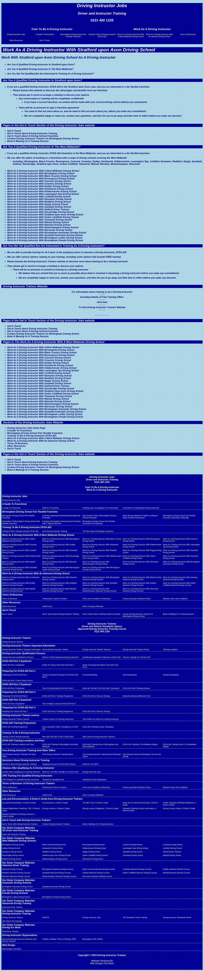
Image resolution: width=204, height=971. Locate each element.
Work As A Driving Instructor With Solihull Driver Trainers (38, 209)
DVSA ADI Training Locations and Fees (23, 740)
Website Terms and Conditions (175, 599)
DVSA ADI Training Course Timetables (98, 727)
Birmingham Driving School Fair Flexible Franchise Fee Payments (99, 522)
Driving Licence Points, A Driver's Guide (179, 808)
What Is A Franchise (50, 508)
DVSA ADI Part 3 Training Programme (57, 711)
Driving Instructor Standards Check (177, 917)
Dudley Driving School (11, 848)
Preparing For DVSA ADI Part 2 (19, 692)
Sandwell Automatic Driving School (56, 887)
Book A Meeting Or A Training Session (28, 141)
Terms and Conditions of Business (96, 787)
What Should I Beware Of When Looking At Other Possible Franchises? (140, 517)
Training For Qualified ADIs (53, 779)
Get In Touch (45, 40)
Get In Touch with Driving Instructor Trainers (26, 820)
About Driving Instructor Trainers (55, 649)
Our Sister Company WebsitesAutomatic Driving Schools (18, 881)
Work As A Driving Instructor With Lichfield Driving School (39, 196)
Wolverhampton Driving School (54, 859)
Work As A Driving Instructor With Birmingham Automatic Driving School (46, 232)
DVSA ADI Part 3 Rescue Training (96, 711)
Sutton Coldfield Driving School (95, 855)
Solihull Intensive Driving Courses (96, 873)
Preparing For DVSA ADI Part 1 (19, 671)
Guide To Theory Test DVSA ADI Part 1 (58, 665)
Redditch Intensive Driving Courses (16, 873)
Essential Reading (90, 675)
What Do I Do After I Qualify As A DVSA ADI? (60, 772)
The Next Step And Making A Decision (98, 531)
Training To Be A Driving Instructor (21, 733)
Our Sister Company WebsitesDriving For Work (18, 926)
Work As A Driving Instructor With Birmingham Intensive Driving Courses (101, 578)
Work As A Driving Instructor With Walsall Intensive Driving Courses (18, 590)
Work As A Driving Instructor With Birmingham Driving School (41, 173)
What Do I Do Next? (91, 764)
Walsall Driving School (172, 855)
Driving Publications (171, 675)
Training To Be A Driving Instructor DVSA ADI (102, 35)
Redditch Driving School (52, 852)
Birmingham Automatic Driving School (17, 887)
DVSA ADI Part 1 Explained (16, 661)
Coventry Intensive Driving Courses (137, 869)
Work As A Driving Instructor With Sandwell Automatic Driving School (45, 235)
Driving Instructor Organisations (19, 935)
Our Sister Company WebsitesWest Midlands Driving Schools (19, 839)
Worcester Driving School (93, 859)
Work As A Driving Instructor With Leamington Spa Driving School (43, 194)
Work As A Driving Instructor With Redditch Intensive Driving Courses (59, 584)
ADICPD (45, 917)
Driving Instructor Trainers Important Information (28, 645)
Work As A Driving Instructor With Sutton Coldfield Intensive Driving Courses (179, 584)
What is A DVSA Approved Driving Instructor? (60, 657)
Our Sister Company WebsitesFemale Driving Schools (18, 891)
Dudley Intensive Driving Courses (176, 869)
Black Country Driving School (54, 845)
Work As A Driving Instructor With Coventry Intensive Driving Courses (180, 578)
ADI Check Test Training (12, 921)
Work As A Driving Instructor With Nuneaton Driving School (39, 199)
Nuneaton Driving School (12, 852)
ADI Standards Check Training (135, 917)
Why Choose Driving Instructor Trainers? (99, 737)
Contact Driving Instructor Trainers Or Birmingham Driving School (43, 138)
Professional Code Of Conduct (54, 599)
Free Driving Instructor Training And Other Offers (28, 750)
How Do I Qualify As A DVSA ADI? (136, 657)
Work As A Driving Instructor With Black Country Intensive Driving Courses (142, 578)
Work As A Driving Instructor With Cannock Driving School (39, 181)
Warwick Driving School (11, 859)
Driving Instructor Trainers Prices (136, 649)
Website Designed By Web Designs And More (102, 962)
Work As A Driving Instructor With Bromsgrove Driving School (41, 178)
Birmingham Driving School (13, 845)
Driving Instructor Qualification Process (23, 653)
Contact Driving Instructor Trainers (56, 824)
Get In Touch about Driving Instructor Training (32, 133)
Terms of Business (9, 787)
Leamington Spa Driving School (135, 848)
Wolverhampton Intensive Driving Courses (59, 876)
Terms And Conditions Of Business (97, 599)
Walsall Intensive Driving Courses (176, 873)
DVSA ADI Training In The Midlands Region (140, 744)
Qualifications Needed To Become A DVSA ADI (102, 657)
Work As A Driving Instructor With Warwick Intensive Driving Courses (59, 590)
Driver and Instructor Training (14, 834)
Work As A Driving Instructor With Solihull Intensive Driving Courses (139, 584)
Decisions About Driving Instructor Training (26, 760)
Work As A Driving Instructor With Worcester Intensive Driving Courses (140, 590)
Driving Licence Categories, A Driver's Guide (100, 808)
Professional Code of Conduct (54, 787)
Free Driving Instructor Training (54, 531)
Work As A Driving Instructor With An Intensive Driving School (159, 35)
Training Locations (170, 649)
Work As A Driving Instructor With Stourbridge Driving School (40, 212)
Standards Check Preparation (94, 779)
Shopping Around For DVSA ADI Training (58, 764)
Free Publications (130, 675)
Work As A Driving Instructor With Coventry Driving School (39, 184)
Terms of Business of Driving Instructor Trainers (28, 783)
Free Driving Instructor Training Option (57, 754)
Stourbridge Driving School (13, 855)
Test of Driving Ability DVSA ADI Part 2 (58, 688)
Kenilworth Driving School (52, 848)
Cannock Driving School (132, 845)
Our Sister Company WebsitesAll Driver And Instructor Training (20, 829)
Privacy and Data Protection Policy (137, 599)
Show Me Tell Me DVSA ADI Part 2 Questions (101, 688)
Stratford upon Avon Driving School (56, 855)
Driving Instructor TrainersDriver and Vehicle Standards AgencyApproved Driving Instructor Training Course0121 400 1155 (102, 628)
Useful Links (47, 606)
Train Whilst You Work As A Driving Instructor (101, 719)
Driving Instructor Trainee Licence (20, 715)
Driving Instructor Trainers (16, 638)
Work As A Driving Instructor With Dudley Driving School (38, 186)
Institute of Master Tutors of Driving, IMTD (59, 939)
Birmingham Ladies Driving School (16, 897)
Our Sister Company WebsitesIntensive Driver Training (18, 864)
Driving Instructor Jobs (16, 34)
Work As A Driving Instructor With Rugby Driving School (37, 204)
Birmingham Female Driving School (56, 897)
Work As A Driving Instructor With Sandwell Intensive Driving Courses (100, 584)
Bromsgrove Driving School (94, 845)
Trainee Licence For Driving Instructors (58, 719)
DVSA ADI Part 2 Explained (16, 684)
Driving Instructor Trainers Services (97, 649)
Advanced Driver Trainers (12, 907)
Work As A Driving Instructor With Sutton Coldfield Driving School (43, 217)
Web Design (8, 945)
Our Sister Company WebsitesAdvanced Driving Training (18, 902)
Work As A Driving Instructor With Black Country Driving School (42, 176)
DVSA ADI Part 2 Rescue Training (96, 696)
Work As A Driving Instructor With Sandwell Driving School (39, 207)
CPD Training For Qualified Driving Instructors (27, 775)
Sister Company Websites (93, 606)
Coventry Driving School (172, 845)
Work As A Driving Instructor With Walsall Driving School (38, 222)
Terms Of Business (188, 34)
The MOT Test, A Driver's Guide (95, 803)
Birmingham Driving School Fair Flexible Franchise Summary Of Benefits (179, 517)
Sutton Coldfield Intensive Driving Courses (140, 873)
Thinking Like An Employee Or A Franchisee (100, 508)
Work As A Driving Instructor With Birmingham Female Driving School (45, 240)
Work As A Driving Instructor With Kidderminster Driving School (42, 191)
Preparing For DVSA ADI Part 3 (19, 707)
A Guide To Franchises (44, 34)
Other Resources (16, 40)
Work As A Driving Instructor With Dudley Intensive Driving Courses (18, 584)
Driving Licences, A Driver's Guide (56, 808)
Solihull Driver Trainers (172, 852)
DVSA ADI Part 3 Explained (16, 700)
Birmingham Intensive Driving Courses (57, 869)
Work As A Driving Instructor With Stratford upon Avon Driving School (45, 214)
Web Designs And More (11, 949)
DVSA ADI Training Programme (19, 723)
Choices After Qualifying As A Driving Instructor (28, 768)
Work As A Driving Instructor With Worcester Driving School (39, 230)
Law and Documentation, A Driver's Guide (19, 803)
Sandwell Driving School (132, 852)
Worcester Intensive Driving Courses (97, 876)
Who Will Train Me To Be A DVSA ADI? (58, 737)
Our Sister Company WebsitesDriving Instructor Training (18, 912)
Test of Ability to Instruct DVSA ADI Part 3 (59, 704)
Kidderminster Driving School (94, 848)
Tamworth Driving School (133, 855)
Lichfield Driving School (172, 848)
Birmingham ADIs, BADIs (93, 939)
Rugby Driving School (91, 852)
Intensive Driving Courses (12, 869)
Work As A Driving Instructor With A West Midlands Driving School (130, 35)
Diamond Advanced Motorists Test (136, 696)
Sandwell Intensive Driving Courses (56, 873)
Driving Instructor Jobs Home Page (26, 428)
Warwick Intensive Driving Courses (16, 876)
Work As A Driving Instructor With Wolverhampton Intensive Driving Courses (100, 590)
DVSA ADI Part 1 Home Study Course (17, 680)
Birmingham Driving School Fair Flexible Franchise (73, 35)
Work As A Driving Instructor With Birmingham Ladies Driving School (44, 238)
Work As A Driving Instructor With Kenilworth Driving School (40, 189)
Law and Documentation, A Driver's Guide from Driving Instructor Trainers (42, 799)
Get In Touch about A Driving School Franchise (32, 136)
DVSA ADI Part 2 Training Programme (57, 696)
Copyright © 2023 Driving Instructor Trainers (102, 955)
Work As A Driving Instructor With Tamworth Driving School (39, 220)
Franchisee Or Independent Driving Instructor (141, 508)
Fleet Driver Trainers (10, 931)
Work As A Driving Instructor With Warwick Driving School (38, 225)
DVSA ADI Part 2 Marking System (136, 688)
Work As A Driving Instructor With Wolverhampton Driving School (42, 227)
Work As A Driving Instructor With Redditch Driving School (39, 202)
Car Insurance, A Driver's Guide (55, 803)
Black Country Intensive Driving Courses (99, 869)
